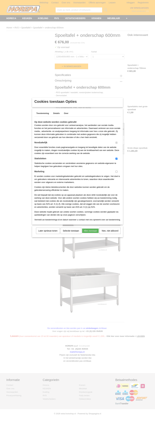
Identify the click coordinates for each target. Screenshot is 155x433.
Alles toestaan (90, 234)
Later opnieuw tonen (48, 234)
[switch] (116, 147)
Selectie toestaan (71, 234)
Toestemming (42, 117)
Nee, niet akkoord (110, 234)
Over (66, 117)
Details (56, 117)
